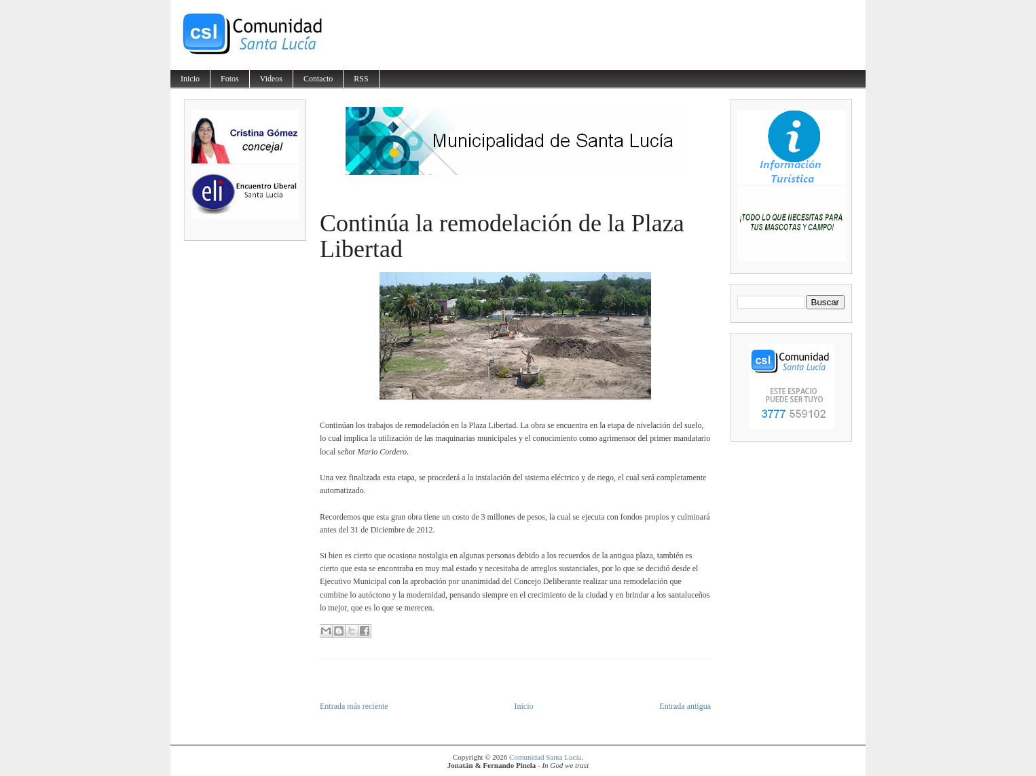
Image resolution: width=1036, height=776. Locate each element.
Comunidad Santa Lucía (545, 757)
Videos (271, 78)
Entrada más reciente (354, 706)
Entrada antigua (685, 706)
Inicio (190, 78)
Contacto (318, 78)
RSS (361, 78)
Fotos (230, 78)
